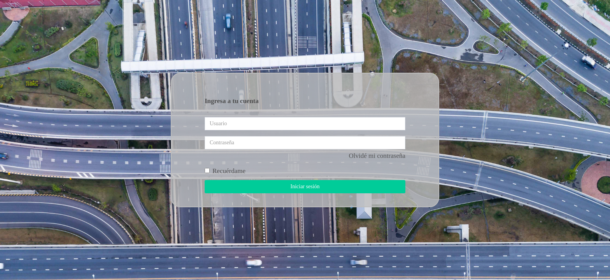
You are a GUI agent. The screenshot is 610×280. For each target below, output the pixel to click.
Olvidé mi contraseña (377, 155)
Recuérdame (225, 171)
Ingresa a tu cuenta (232, 101)
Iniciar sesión (304, 186)
